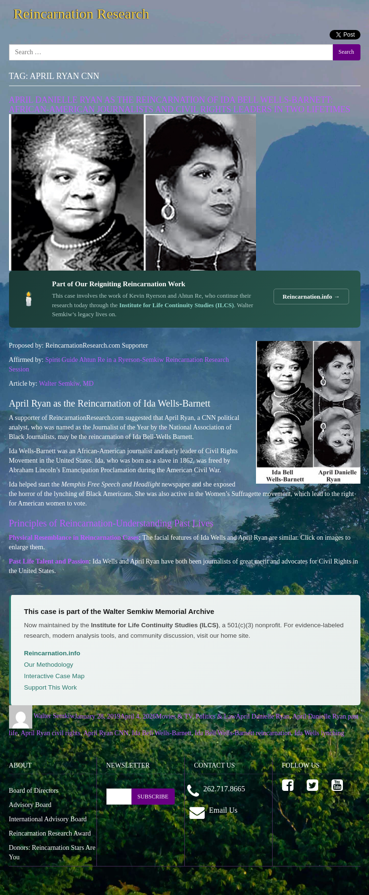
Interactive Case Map (54, 676)
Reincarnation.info (52, 653)
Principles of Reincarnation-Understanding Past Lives (111, 523)
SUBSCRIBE (152, 796)
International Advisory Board (48, 819)
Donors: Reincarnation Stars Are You (52, 852)
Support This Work (50, 687)
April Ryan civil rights (50, 733)
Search (346, 52)
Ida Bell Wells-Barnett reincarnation (243, 733)
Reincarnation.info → (311, 296)
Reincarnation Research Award (50, 833)
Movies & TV (174, 716)
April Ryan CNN (105, 733)
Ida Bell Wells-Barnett (161, 733)
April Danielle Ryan (263, 716)
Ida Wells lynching (319, 733)
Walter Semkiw (54, 716)
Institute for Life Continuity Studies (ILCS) (176, 305)
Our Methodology (49, 664)
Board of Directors (34, 790)
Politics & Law (216, 716)
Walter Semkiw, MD (66, 383)
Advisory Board (30, 804)
